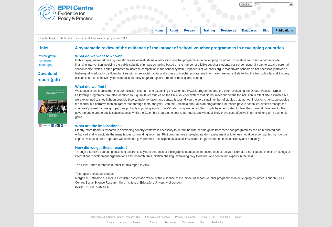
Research (190, 30)
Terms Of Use (207, 217)
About (174, 30)
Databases (249, 30)
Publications (284, 30)
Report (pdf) (46, 65)
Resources (228, 30)
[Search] (273, 4)
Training (209, 30)
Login (238, 217)
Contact (245, 4)
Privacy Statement (185, 217)
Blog (266, 30)
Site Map (225, 217)
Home (159, 30)
